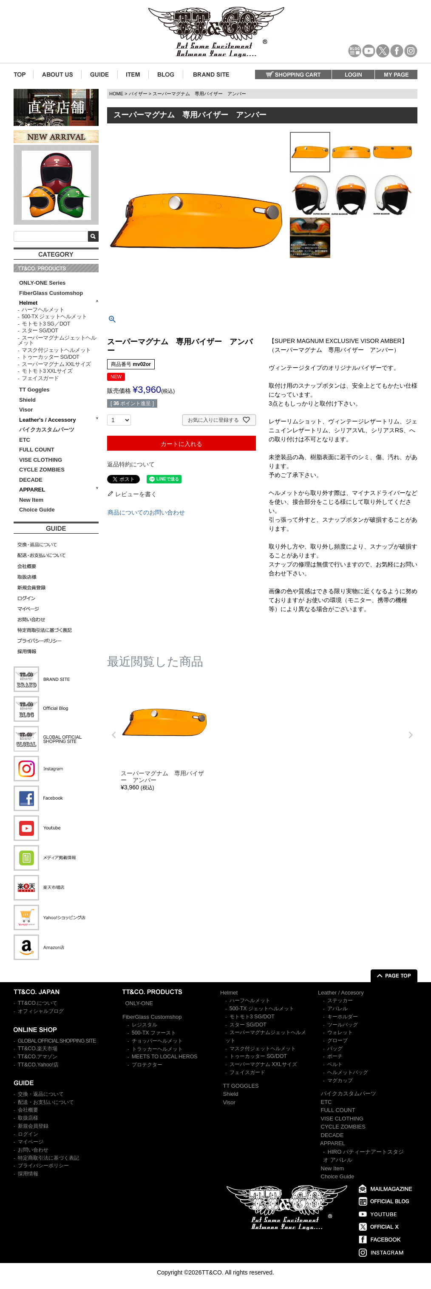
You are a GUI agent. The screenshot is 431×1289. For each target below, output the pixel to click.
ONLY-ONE (139, 1003)
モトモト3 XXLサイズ (47, 371)
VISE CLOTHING (40, 460)
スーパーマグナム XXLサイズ (56, 364)
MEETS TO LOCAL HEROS (165, 1057)
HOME (116, 93)
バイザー (138, 93)
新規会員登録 (33, 1126)
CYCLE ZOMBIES (42, 469)
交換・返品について (41, 1094)
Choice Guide (37, 509)
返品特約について (131, 464)
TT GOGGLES (241, 1086)
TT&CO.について (38, 1003)
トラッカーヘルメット (157, 1049)
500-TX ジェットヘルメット (54, 317)
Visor (26, 409)
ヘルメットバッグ (347, 1072)
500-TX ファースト (154, 1033)
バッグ (335, 1049)
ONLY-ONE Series (42, 283)
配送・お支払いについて (46, 1102)
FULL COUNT (36, 449)
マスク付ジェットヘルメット (56, 350)
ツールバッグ (342, 1025)
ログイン (28, 1134)
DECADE (31, 480)
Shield (28, 400)
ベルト (335, 1064)
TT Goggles (34, 389)
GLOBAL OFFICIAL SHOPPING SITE (57, 1041)
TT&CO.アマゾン (38, 1057)
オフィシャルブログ (41, 1011)
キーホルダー (342, 1017)
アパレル (337, 1009)
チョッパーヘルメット (157, 1041)
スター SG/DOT (40, 331)
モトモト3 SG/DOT (252, 1017)
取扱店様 (28, 1118)
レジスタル (144, 1025)
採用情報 (28, 1174)
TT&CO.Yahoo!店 (38, 1065)
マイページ (30, 1142)
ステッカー (340, 1000)
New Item (31, 500)
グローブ (337, 1040)
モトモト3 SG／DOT (46, 324)
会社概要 (28, 1110)
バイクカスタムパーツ (46, 429)
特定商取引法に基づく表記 (48, 1158)
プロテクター (147, 1065)
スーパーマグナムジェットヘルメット (57, 340)
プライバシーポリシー (43, 1166)
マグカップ (340, 1080)
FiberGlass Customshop (51, 293)
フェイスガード (40, 378)
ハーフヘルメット (43, 310)
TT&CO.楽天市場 (38, 1049)
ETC (24, 440)
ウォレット (340, 1032)
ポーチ (335, 1056)
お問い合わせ (33, 1150)
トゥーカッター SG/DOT (50, 357)
